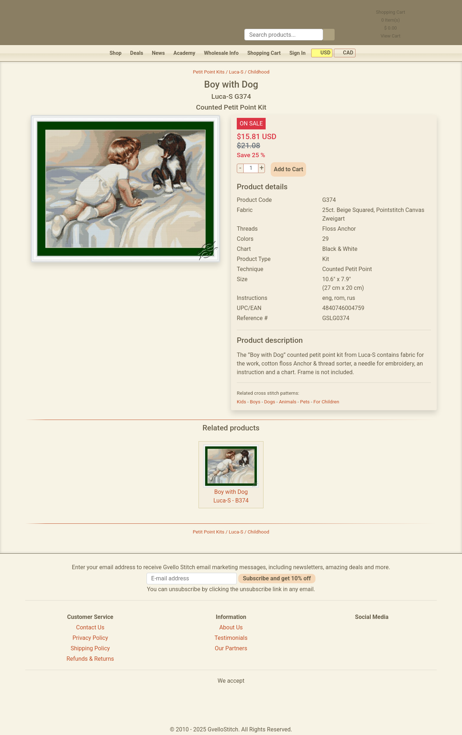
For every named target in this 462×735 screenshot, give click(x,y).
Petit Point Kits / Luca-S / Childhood (231, 72)
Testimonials (230, 637)
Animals (288, 401)
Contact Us (90, 627)
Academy (184, 53)
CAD (344, 53)
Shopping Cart (264, 53)
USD (321, 53)
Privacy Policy (90, 637)
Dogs (270, 401)
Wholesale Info (221, 53)
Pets (305, 401)
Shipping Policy (90, 648)
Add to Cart (288, 169)
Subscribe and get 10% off (277, 578)
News (158, 53)
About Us (231, 627)
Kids (242, 401)
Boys (255, 401)
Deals (136, 53)
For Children (326, 401)
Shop (115, 53)
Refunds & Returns (90, 658)
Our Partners (231, 648)
